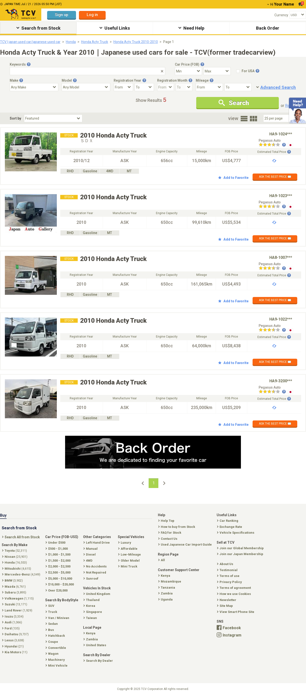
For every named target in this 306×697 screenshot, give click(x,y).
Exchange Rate (230, 527)
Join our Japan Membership (240, 554)
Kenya (164, 575)
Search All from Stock (21, 537)
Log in (92, 14)
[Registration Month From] (165, 87)
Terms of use (228, 576)
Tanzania (167, 587)
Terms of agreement (234, 588)
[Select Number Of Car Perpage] (279, 118)
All (162, 560)
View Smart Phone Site (236, 612)
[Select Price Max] (217, 71)
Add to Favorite (233, 178)
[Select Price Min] (188, 71)
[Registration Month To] (184, 87)
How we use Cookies (234, 594)
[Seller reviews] (272, 145)
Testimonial (228, 570)
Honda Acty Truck (94, 42)
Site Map (225, 606)
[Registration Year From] (123, 87)
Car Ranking (228, 521)
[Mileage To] (238, 87)
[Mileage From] (209, 87)
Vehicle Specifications (236, 532)
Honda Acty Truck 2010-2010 (135, 42)
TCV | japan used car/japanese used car (30, 42)
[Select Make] (34, 87)
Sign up (61, 14)
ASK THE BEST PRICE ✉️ (275, 176)
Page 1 (168, 42)
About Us (225, 564)
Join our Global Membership (241, 548)
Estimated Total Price (274, 152)
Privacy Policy (230, 582)
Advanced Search (278, 87)
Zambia (166, 593)
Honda (71, 42)
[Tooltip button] (29, 64)
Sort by (15, 118)
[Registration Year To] (144, 87)
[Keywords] (87, 71)
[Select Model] (86, 87)
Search (234, 102)
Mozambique (170, 581)
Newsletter (227, 600)
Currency (281, 15)
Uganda (166, 599)
